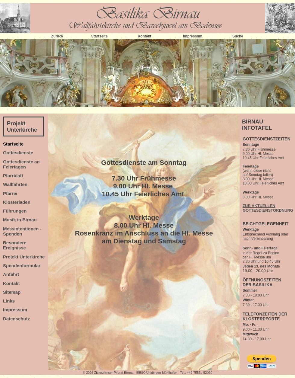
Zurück (57, 36)
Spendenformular (21, 265)
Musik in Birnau (20, 219)
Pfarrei (10, 193)
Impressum (192, 36)
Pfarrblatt (13, 175)
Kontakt (144, 36)
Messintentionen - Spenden (22, 231)
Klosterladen (16, 202)
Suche (237, 36)
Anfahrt (11, 274)
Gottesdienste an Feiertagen (21, 164)
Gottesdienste (18, 152)
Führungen (14, 210)
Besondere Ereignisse (14, 245)
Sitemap (11, 292)
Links (9, 300)
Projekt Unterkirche (22, 126)
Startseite (99, 36)
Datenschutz (16, 318)
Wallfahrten (15, 184)
